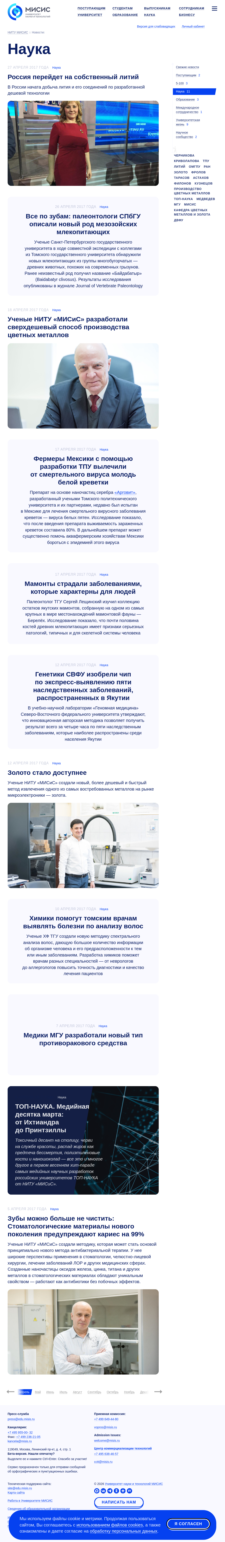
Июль (63, 1392)
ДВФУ (178, 220)
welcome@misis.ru (107, 1440)
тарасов (181, 177)
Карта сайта (16, 1492)
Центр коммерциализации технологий (123, 1448)
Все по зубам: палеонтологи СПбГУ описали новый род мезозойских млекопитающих (83, 224)
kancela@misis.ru (20, 1441)
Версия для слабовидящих (156, 26)
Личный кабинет (193, 26)
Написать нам (119, 1502)
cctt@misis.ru (103, 1462)
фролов (198, 172)
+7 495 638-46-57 (106, 1454)
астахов (201, 177)
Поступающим (186, 75)
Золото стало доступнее (47, 772)
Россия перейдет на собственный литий (73, 76)
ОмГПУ (194, 166)
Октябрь (112, 1392)
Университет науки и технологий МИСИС (134, 1484)
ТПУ (206, 161)
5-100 (180, 83)
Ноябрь (129, 1392)
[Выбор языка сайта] (214, 26)
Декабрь (146, 1392)
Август (77, 1392)
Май (38, 1392)
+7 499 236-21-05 (28, 1437)
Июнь (50, 1392)
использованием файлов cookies (110, 1525)
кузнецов (204, 183)
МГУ (177, 204)
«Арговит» (124, 492)
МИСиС (190, 204)
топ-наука (183, 199)
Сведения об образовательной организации (39, 1509)
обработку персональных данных (123, 1531)
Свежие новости (187, 67)
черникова (184, 155)
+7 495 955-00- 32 (20, 1432)
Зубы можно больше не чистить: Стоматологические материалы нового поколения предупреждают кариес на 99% (76, 1226)
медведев (205, 199)
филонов (182, 183)
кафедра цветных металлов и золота (192, 212)
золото (181, 172)
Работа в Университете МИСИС (30, 1500)
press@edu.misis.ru (21, 1419)
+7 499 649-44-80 (106, 1419)
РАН (207, 166)
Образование (185, 99)
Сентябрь (94, 1392)
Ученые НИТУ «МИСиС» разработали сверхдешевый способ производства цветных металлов (68, 326)
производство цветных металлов (192, 191)
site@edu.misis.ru (20, 1488)
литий (179, 166)
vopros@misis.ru (105, 1427)
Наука (56, 67)
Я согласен (188, 1524)
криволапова (186, 161)
